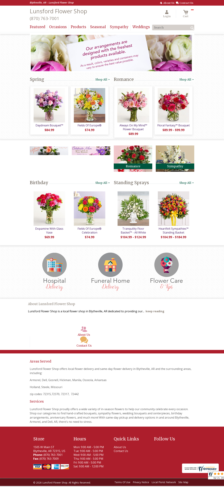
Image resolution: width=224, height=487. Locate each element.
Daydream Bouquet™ (49, 126)
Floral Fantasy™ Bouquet (173, 126)
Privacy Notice (141, 483)
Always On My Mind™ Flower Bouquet (133, 128)
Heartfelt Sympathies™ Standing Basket (173, 231)
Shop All (102, 79)
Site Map (183, 483)
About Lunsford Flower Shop (51, 305)
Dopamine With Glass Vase (49, 231)
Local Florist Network (164, 483)
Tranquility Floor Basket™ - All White (133, 231)
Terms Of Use (122, 483)
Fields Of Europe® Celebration (89, 231)
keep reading (155, 312)
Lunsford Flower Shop (58, 11)
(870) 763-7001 (44, 18)
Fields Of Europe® (89, 126)
